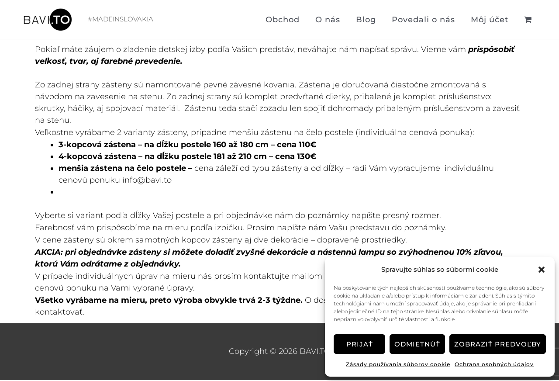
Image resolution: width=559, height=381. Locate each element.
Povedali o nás (423, 20)
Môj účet (489, 20)
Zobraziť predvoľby (497, 344)
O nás (327, 20)
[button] (541, 269)
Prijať (359, 344)
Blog (366, 20)
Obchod (283, 20)
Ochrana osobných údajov (494, 364)
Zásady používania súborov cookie (398, 364)
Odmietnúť (417, 344)
